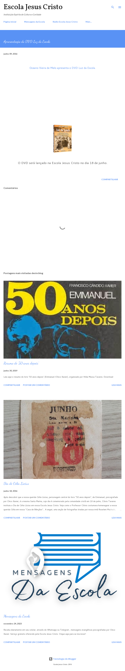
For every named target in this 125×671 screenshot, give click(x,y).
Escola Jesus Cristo (33, 7)
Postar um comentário (36, 385)
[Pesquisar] (112, 5)
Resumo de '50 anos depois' (21, 363)
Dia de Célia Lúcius (16, 483)
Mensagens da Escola (34, 21)
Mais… (89, 21)
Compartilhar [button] (109, 179)
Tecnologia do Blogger (62, 658)
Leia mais (116, 385)
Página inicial (10, 21)
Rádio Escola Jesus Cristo (65, 21)
